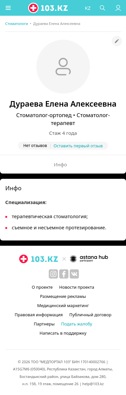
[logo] (48, 8)
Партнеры (44, 324)
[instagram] (53, 274)
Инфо (60, 164)
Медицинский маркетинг (63, 305)
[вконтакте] (74, 274)
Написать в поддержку (63, 333)
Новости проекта (76, 287)
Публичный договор (90, 315)
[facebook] (63, 274)
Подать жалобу (76, 324)
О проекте (42, 287)
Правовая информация (39, 315)
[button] (8, 8)
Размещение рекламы (63, 296)
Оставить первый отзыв (78, 145)
